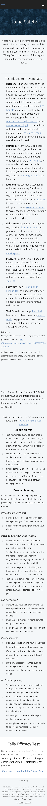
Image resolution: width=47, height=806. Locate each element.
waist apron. (13, 253)
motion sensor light (17, 125)
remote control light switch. (21, 121)
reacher (41, 199)
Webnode (28, 803)
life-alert (37, 311)
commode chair (32, 133)
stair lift (10, 281)
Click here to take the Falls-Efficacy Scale (23, 771)
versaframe (34, 160)
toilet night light (29, 175)
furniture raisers (30, 227)
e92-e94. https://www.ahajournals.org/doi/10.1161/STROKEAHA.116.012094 (23, 343)
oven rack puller (35, 207)
